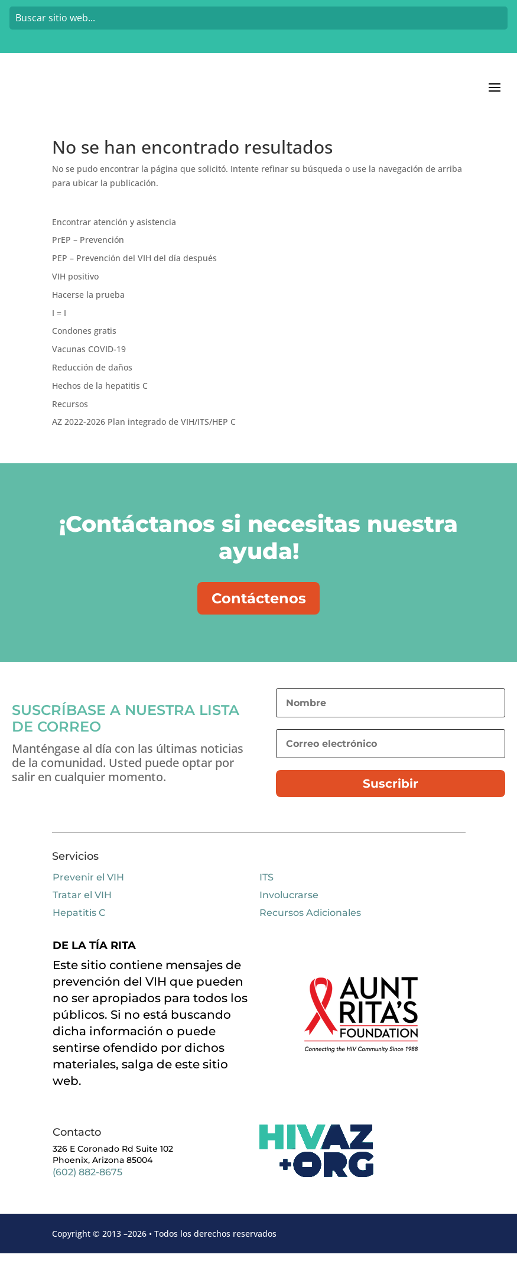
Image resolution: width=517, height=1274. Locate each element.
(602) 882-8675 (87, 1192)
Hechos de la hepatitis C (100, 401)
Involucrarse (288, 916)
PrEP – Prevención (88, 255)
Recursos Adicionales (310, 934)
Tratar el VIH (82, 916)
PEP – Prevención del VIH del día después (134, 273)
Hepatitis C (79, 934)
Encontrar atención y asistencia (114, 237)
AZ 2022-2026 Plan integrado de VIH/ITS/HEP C (144, 437)
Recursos (70, 419)
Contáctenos (258, 616)
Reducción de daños (92, 382)
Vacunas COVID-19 (89, 364)
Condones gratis (84, 346)
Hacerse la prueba (88, 310)
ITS (266, 898)
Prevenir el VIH (88, 898)
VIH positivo (75, 291)
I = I (59, 328)
